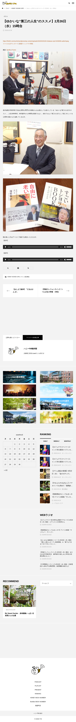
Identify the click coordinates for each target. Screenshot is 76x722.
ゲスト (22, 276)
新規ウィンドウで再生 (26, 43)
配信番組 (27, 276)
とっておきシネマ (57, 503)
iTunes (14, 50)
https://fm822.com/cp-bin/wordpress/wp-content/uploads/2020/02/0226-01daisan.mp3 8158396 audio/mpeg (36, 41)
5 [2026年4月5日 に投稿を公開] (33, 444)
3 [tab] (21, 605)
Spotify (9, 50)
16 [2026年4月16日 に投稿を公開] (19, 454)
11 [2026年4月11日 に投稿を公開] (29, 449)
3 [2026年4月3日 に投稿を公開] (24, 444)
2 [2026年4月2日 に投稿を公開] (19, 444)
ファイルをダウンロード (10, 43)
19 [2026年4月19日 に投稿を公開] (33, 454)
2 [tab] (19, 605)
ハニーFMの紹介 (38, 713)
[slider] (35, 246)
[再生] (6, 247)
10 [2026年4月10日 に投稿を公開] (24, 449)
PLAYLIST (38, 686)
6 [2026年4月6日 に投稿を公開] (5, 449)
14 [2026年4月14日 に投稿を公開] (10, 454)
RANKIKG (38, 693)
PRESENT (38, 690)
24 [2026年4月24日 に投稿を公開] (24, 459)
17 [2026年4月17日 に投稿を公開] (24, 454)
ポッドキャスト (67, 453)
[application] (38, 247)
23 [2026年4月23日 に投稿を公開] (19, 459)
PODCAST (38, 682)
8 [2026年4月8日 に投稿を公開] (14, 449)
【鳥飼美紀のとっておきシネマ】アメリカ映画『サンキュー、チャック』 (56, 531)
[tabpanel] (19, 601)
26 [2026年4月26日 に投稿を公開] (33, 459)
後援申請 (38, 705)
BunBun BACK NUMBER (38, 701)
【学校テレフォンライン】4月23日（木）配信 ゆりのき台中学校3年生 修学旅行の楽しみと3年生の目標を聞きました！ (56, 554)
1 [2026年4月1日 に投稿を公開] (14, 444)
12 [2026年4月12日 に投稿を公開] (33, 449)
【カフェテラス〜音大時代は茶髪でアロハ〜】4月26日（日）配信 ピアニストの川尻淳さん (56, 521)
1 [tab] (17, 605)
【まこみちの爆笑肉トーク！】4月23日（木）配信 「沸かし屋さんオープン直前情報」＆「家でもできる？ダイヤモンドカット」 (56, 542)
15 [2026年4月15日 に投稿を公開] (15, 454)
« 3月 (6, 470)
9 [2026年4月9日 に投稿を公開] (19, 449)
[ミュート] (65, 247)
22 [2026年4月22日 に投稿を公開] (15, 459)
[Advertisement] (38, 316)
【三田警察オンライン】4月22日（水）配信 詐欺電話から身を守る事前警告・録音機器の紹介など (56, 565)
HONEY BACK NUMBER (38, 697)
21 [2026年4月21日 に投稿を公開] (10, 459)
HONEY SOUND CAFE (13, 276)
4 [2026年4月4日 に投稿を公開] (28, 444)
